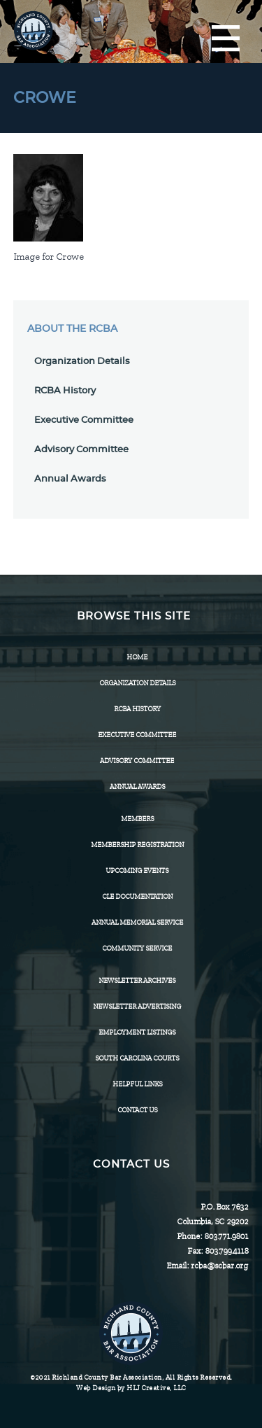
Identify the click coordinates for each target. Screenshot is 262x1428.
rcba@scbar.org (219, 1265)
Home (136, 657)
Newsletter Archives (137, 980)
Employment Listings (137, 1032)
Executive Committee (83, 420)
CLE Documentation (137, 896)
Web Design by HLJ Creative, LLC (131, 1388)
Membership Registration (137, 844)
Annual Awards (70, 479)
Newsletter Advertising (137, 1006)
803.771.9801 (226, 1236)
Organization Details (82, 361)
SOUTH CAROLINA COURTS (137, 1058)
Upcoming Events (136, 870)
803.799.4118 (226, 1251)
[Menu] (226, 39)
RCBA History (65, 391)
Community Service (137, 948)
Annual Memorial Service (137, 922)
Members (137, 818)
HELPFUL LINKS (137, 1084)
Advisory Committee (81, 449)
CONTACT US (137, 1110)
